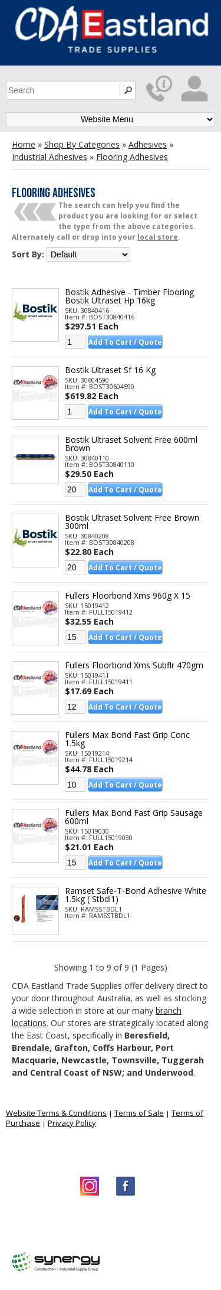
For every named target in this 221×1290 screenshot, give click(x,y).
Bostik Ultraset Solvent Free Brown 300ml (132, 522)
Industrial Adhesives (49, 156)
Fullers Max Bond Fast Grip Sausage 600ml (134, 817)
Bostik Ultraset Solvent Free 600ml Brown (131, 444)
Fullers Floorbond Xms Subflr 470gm (134, 665)
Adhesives (147, 144)
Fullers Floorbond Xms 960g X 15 (127, 596)
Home (23, 144)
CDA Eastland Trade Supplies (106, 1224)
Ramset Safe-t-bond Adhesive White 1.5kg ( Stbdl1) (135, 895)
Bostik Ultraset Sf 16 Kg (110, 370)
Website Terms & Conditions (56, 1113)
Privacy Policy (72, 1123)
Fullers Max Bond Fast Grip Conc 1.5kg (127, 739)
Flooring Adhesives (132, 156)
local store (157, 237)
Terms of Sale (139, 1113)
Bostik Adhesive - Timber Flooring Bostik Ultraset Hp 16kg (129, 296)
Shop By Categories (82, 144)
